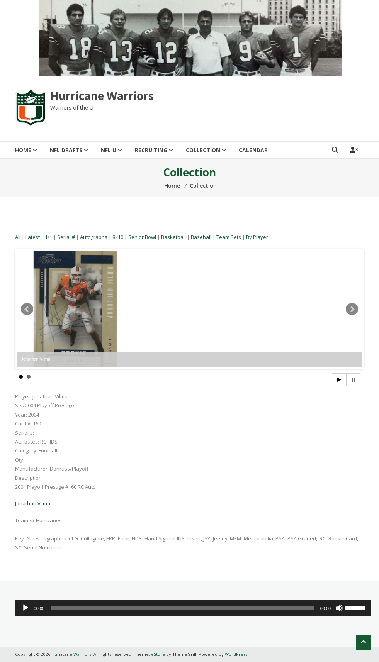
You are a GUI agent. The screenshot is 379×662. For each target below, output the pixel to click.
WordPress (236, 654)
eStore (158, 654)
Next (352, 309)
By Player (257, 237)
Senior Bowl (142, 237)
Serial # (66, 237)
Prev (27, 309)
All (17, 237)
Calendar (253, 150)
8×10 (117, 237)
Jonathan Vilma (32, 503)
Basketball (173, 237)
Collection (203, 150)
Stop (353, 380)
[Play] (25, 608)
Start (339, 380)
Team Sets (228, 237)
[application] (193, 608)
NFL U (108, 150)
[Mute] (339, 608)
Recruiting (151, 150)
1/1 (48, 237)
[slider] (182, 608)
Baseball (201, 237)
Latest (32, 237)
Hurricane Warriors (102, 95)
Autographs (93, 237)
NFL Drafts (66, 150)
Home (23, 150)
